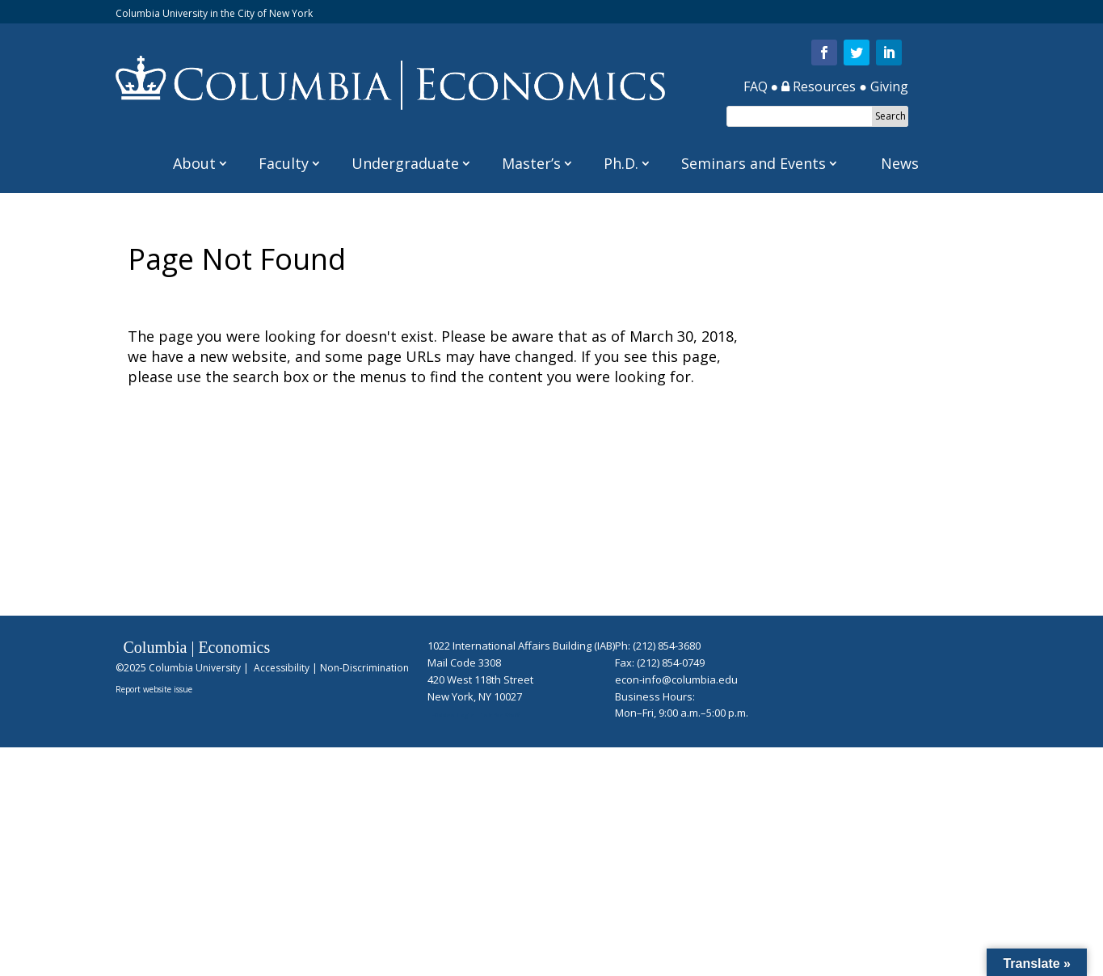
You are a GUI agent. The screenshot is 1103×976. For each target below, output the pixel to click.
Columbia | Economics (197, 647)
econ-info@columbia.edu (676, 679)
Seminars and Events (753, 163)
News (900, 163)
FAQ (755, 86)
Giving (889, 86)
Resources (818, 86)
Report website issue (154, 689)
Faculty (284, 163)
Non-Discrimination (364, 668)
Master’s (531, 163)
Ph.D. (621, 163)
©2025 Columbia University (178, 668)
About (194, 163)
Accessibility (281, 668)
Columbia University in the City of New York (214, 13)
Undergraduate (405, 163)
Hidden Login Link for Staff (475, 714)
